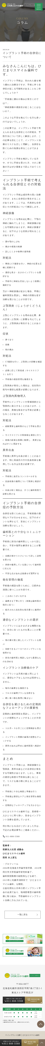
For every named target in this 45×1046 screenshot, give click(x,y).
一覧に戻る (27, 915)
